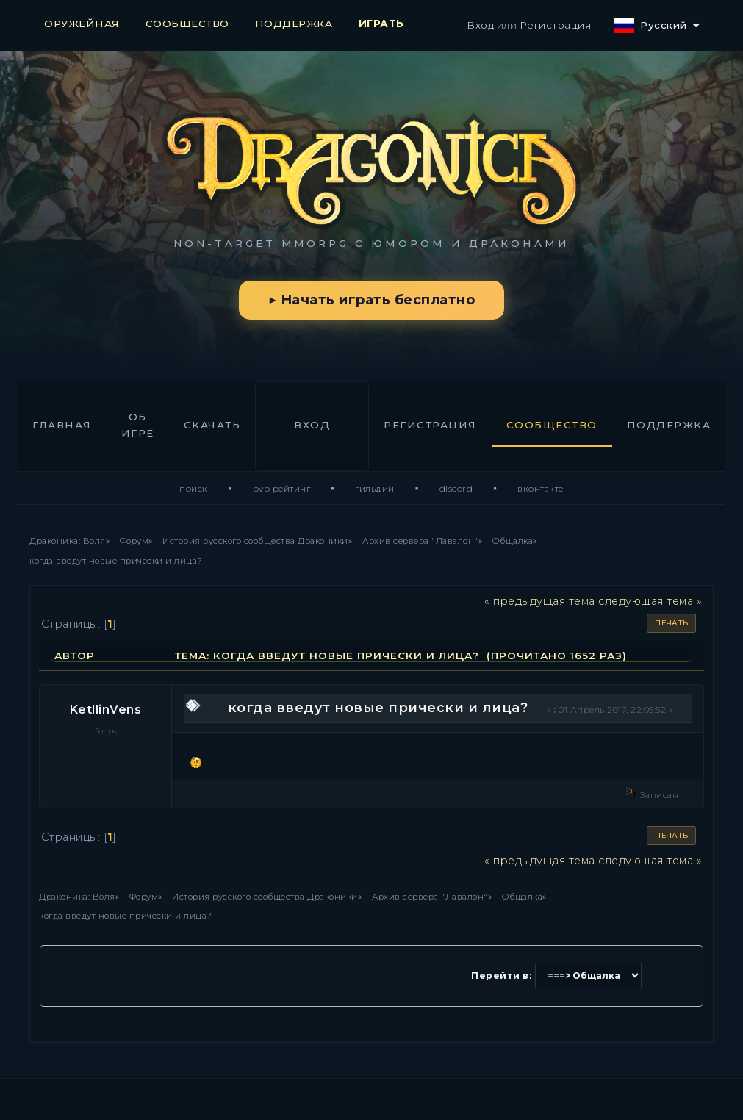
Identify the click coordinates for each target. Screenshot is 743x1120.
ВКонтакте (540, 488)
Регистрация (556, 25)
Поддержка (669, 425)
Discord (456, 488)
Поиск (193, 488)
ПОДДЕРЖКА (294, 23)
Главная (62, 425)
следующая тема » (650, 601)
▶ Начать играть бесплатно (371, 300)
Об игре (137, 425)
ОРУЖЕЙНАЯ (82, 23)
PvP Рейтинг (282, 488)
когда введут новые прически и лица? (378, 708)
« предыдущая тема (539, 601)
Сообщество (551, 425)
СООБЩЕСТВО (187, 23)
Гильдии (375, 488)
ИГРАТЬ (381, 23)
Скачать (212, 425)
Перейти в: (501, 975)
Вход (480, 25)
